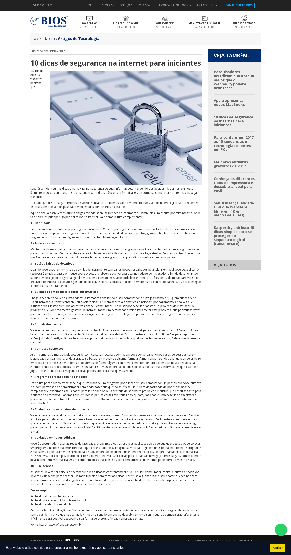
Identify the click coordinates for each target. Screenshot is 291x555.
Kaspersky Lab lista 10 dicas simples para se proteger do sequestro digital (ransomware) (234, 235)
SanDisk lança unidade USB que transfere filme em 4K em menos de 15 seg (234, 209)
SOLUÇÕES (126, 5)
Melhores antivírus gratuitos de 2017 (231, 163)
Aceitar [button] (278, 547)
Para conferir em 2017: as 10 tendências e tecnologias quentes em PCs (234, 143)
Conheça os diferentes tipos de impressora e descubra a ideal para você (234, 184)
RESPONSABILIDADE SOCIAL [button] (174, 5)
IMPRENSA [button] (145, 5)
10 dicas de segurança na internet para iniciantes (233, 121)
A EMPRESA (108, 5)
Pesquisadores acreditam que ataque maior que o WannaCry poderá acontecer (234, 79)
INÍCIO (92, 5)
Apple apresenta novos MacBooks (229, 102)
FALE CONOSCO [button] (207, 5)
